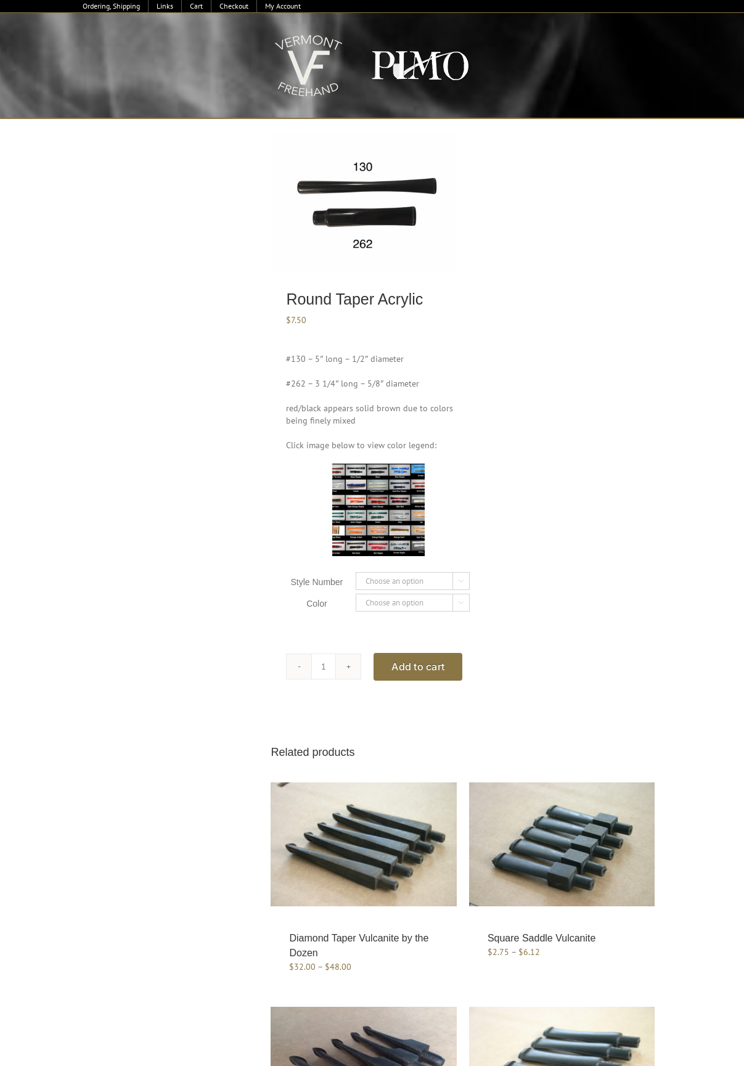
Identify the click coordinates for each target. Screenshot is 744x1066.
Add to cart (417, 666)
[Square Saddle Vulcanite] (562, 844)
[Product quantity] (323, 666)
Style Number (316, 582)
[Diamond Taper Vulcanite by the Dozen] (363, 844)
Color (316, 604)
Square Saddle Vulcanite (542, 938)
